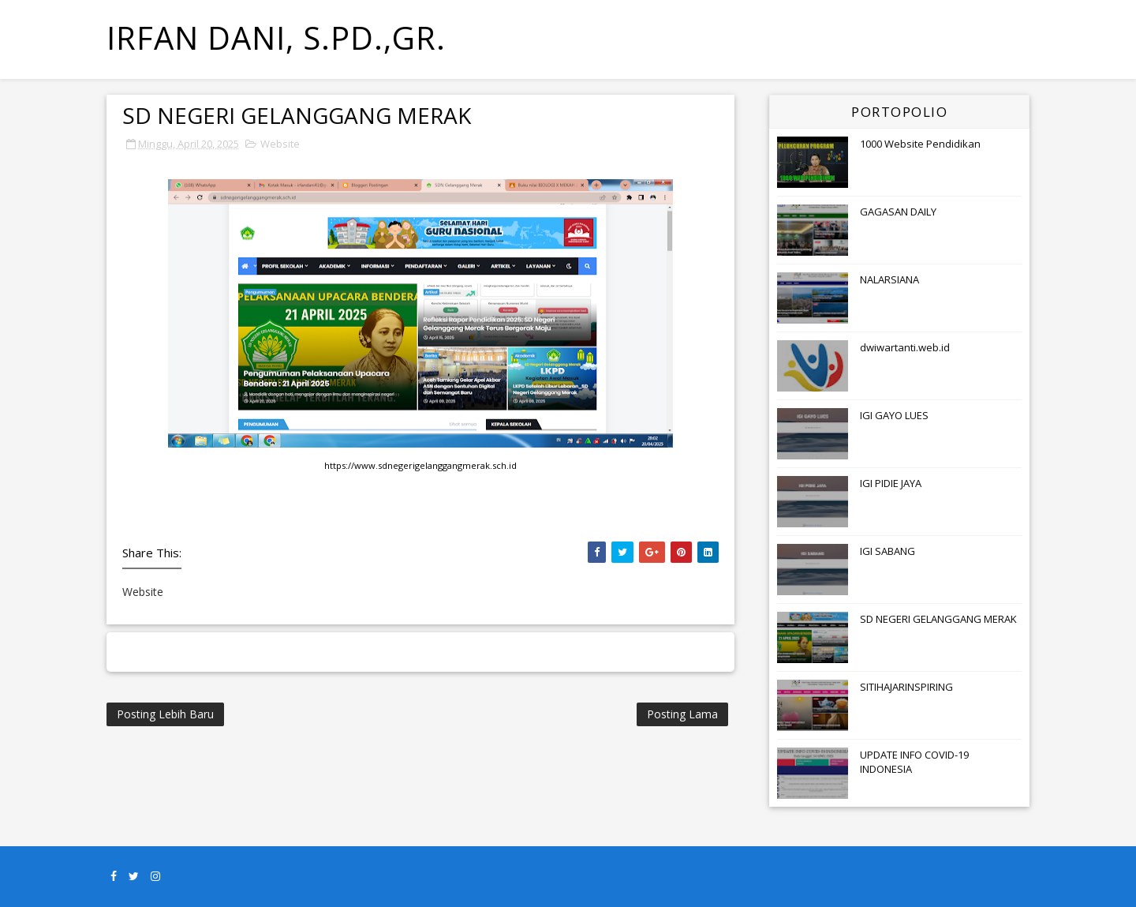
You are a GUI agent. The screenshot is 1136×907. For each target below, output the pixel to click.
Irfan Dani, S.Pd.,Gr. (276, 37)
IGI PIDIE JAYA (890, 483)
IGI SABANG (887, 551)
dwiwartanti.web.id (905, 347)
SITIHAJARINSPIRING (906, 687)
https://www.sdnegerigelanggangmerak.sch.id (420, 465)
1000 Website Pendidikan (920, 144)
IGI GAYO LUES (894, 415)
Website (280, 144)
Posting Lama (682, 713)
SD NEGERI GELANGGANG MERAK (938, 619)
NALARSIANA (889, 279)
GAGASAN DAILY (898, 211)
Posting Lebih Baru (165, 713)
